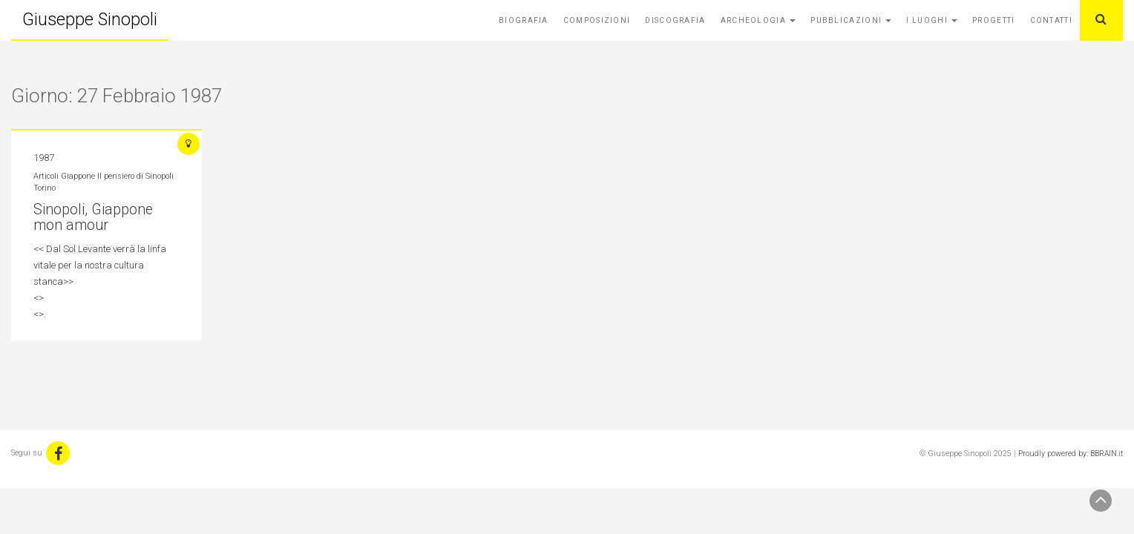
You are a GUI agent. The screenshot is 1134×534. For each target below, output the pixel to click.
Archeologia (758, 20)
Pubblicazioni (850, 20)
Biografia (523, 20)
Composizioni (597, 20)
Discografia (675, 20)
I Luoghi (931, 20)
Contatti (1051, 20)
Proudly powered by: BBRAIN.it (1070, 453)
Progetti (993, 20)
